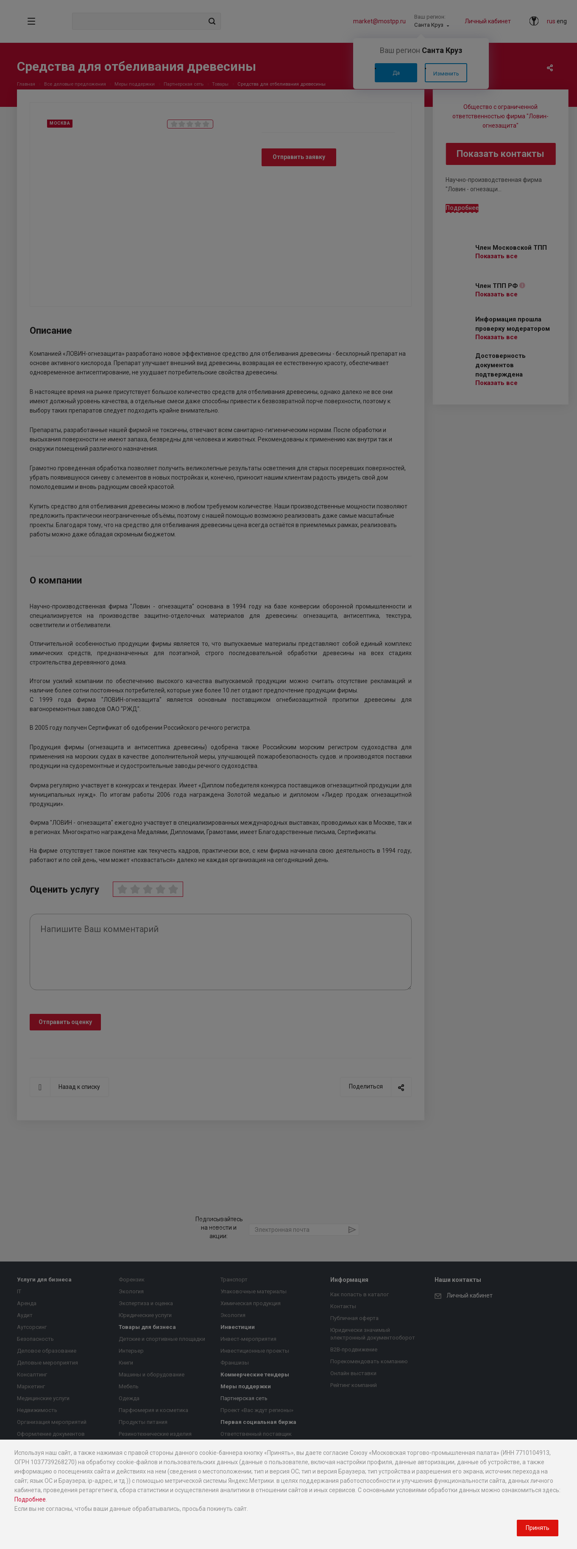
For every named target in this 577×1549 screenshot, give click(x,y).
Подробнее (30, 1499)
